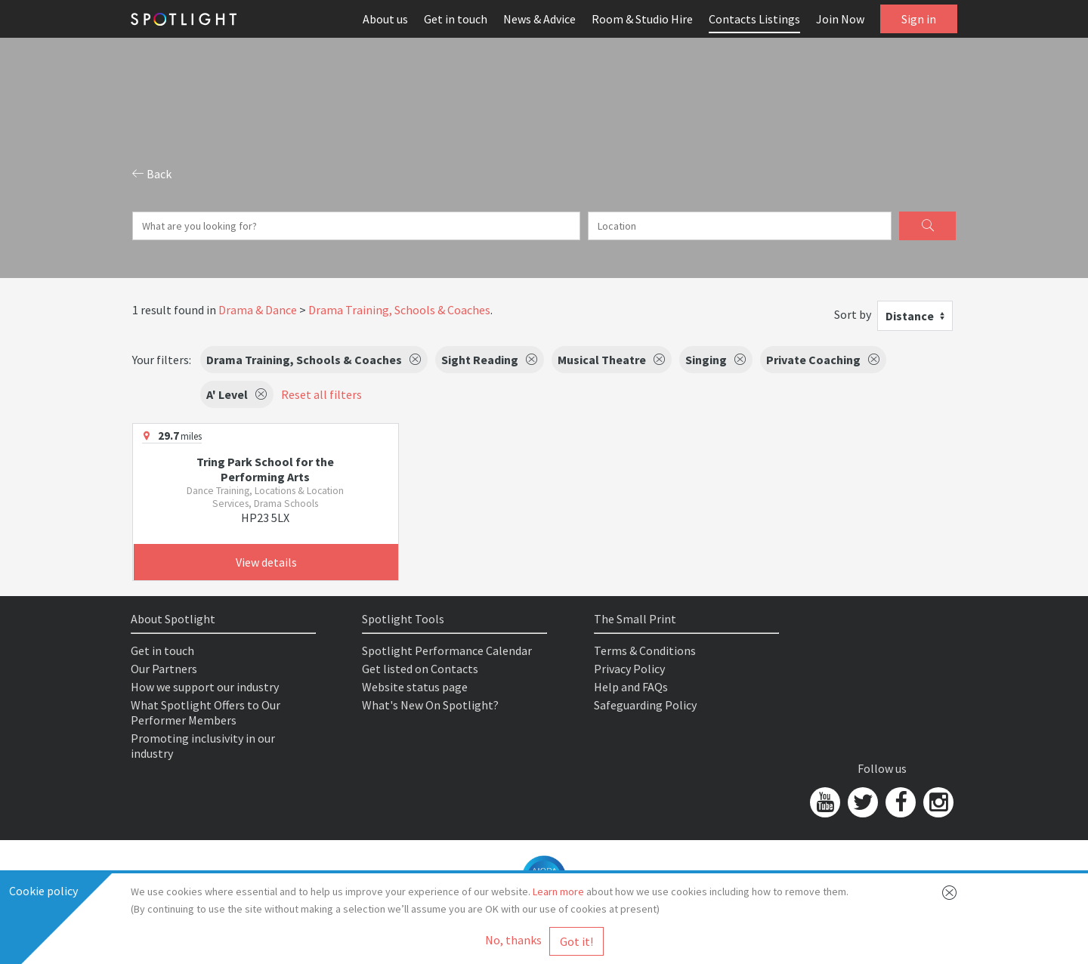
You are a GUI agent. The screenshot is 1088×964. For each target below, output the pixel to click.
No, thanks (513, 939)
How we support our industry (205, 686)
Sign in (918, 18)
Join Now (840, 18)
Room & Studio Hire (642, 18)
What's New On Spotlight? (430, 704)
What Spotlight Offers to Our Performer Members (205, 712)
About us (385, 18)
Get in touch (455, 18)
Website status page (415, 686)
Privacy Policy (629, 668)
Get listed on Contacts (420, 668)
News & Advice (539, 18)
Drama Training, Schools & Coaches (399, 309)
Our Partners (164, 668)
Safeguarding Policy (645, 704)
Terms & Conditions (645, 650)
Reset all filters (321, 394)
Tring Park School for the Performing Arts (265, 469)
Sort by (852, 314)
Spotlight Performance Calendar (447, 650)
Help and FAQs (631, 686)
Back (152, 173)
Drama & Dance (257, 309)
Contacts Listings (754, 18)
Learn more (558, 891)
